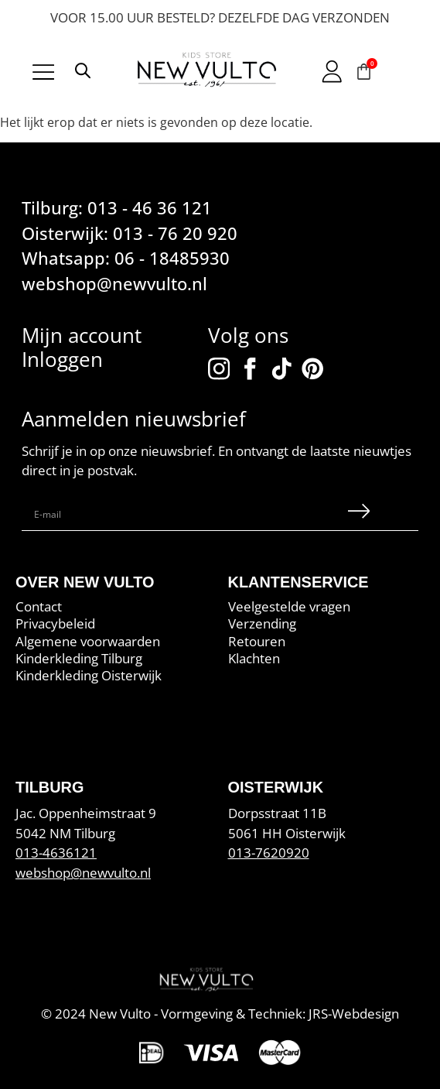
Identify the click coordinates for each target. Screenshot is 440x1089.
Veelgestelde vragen (289, 606)
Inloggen (62, 359)
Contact (38, 606)
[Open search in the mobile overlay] (82, 73)
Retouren (256, 640)
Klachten (254, 658)
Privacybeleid (55, 623)
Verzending (262, 623)
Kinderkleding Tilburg (78, 658)
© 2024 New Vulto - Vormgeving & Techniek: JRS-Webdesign (220, 1013)
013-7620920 (268, 852)
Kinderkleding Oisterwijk (88, 675)
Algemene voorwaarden (87, 640)
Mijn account (82, 335)
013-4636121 (56, 852)
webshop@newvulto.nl (83, 873)
